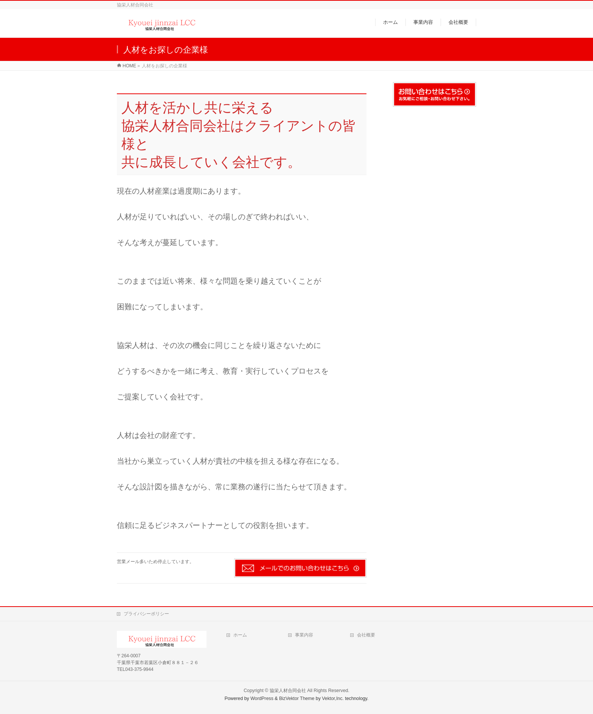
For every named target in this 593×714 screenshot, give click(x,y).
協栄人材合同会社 (288, 690)
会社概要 (366, 635)
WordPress (261, 698)
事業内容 (304, 635)
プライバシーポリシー (146, 613)
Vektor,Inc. (333, 698)
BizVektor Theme (297, 698)
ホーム (240, 635)
